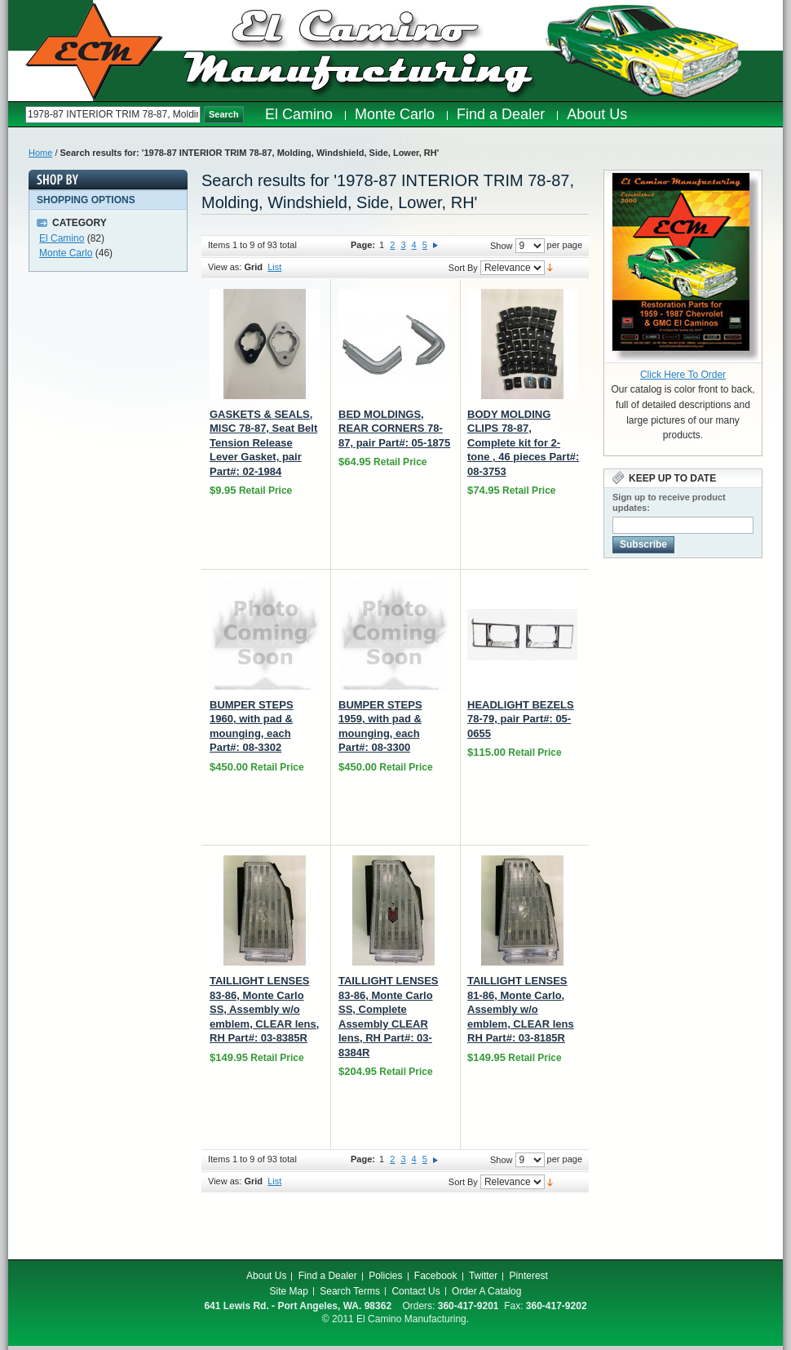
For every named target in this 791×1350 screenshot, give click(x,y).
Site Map (289, 1291)
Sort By (463, 268)
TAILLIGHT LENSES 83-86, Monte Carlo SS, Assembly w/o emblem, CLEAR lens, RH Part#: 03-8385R (264, 1009)
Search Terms (350, 1291)
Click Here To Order (683, 374)
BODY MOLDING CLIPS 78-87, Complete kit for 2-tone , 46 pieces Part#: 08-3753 (523, 442)
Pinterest (529, 1275)
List (274, 267)
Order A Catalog (486, 1291)
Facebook (435, 1275)
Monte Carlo (65, 253)
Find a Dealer (327, 1275)
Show (501, 246)
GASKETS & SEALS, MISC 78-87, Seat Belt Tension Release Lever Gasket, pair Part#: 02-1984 (263, 442)
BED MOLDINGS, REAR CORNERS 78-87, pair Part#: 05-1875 (394, 428)
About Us (266, 1275)
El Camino (61, 238)
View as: (224, 267)
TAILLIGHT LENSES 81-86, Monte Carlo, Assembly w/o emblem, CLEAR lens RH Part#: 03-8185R (520, 1009)
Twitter (483, 1275)
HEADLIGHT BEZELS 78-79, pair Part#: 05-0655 (520, 719)
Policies (385, 1275)
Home (40, 153)
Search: (16, 114)
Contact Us (415, 1291)
